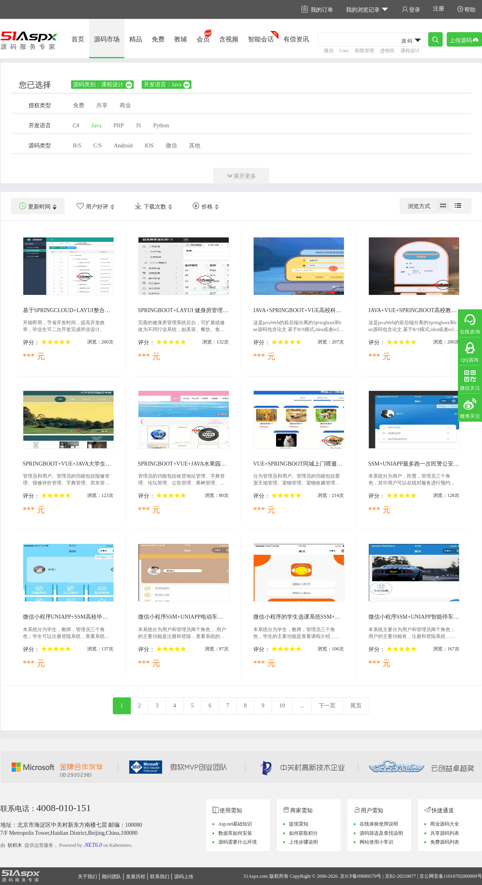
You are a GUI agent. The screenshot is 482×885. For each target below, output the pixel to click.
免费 (158, 39)
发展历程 (135, 876)
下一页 (327, 706)
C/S (98, 146)
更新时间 (35, 206)
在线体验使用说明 (379, 824)
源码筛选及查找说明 (381, 833)
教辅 (180, 39)
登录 (411, 9)
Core (344, 50)
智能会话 (261, 39)
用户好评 (92, 206)
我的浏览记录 (367, 9)
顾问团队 (111, 876)
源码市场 (107, 39)
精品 (135, 39)
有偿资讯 (296, 39)
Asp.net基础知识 (235, 824)
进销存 (387, 50)
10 (282, 706)
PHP (119, 126)
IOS (149, 146)
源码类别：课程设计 (103, 84)
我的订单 (317, 9)
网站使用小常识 (376, 842)
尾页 (356, 706)
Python (161, 126)
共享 (102, 105)
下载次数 (150, 206)
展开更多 (241, 175)
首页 (77, 39)
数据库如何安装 (235, 833)
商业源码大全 (444, 824)
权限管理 (364, 50)
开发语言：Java (167, 84)
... (302, 706)
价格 (202, 206)
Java (97, 126)
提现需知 (298, 824)
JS (138, 126)
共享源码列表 (444, 833)
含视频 (228, 39)
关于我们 (87, 876)
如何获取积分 (303, 833)
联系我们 (159, 876)
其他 (194, 146)
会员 (203, 39)
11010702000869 (460, 876)
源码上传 (183, 876)
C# (76, 126)
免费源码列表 (444, 842)
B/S (77, 146)
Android (123, 146)
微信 (329, 50)
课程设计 (410, 50)
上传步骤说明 (303, 842)
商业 (125, 105)
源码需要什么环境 (237, 842)
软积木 (15, 845)
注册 (438, 9)
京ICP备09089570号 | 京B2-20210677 (378, 876)
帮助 (466, 9)
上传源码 (464, 40)
